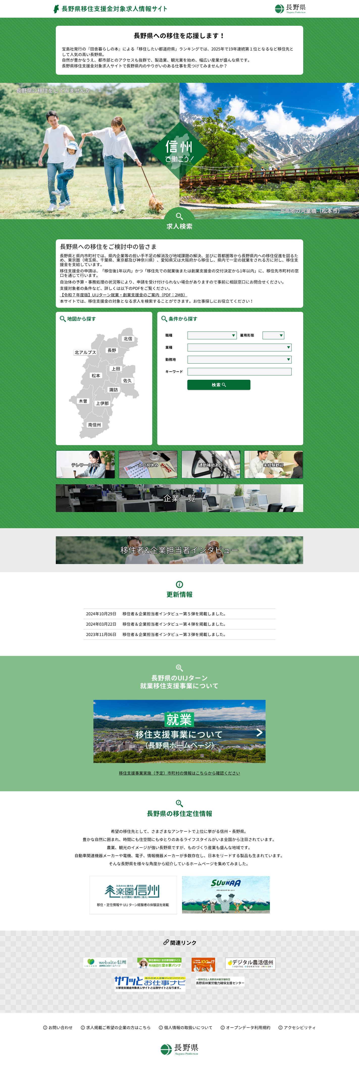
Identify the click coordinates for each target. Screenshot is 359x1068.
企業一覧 (179, 498)
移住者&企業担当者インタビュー (179, 550)
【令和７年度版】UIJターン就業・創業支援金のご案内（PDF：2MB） (123, 295)
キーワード (174, 371)
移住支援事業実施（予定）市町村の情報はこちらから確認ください (179, 773)
